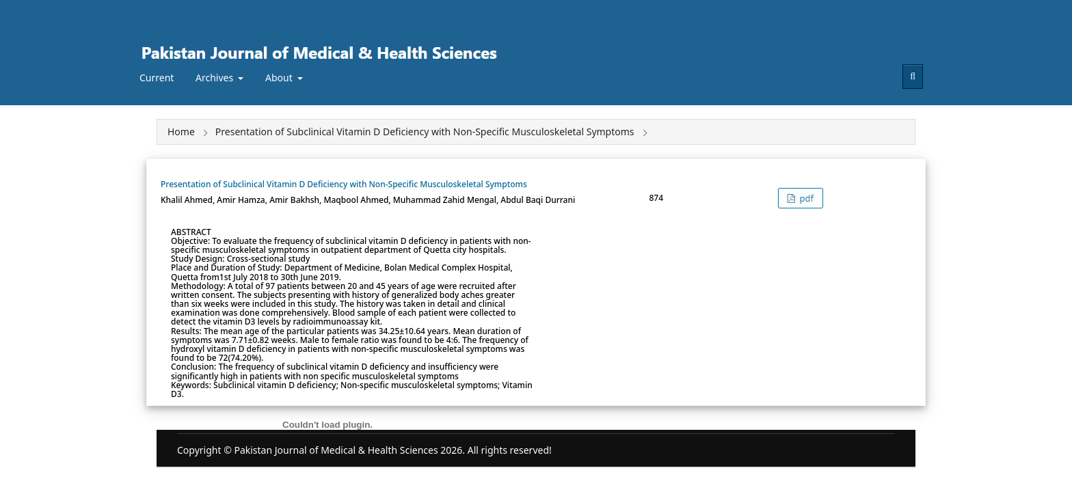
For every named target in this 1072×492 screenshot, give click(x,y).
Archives (216, 77)
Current (156, 77)
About (280, 77)
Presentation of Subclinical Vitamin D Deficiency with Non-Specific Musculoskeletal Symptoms (344, 184)
